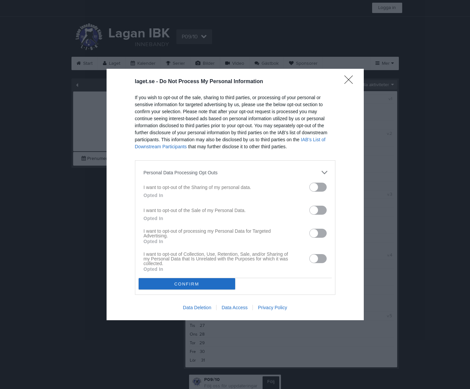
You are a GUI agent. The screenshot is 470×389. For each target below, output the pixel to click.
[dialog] (235, 194)
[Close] (350, 81)
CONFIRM (186, 283)
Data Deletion (197, 307)
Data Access (234, 307)
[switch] (318, 187)
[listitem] (235, 172)
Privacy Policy (272, 307)
